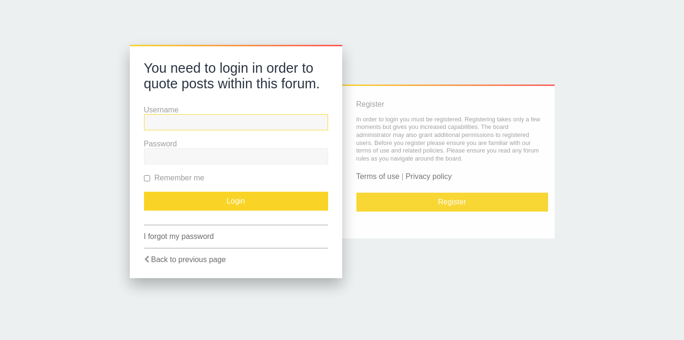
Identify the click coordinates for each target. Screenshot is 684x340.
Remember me (174, 178)
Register (452, 202)
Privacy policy (428, 176)
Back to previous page (188, 259)
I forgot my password (179, 236)
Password (160, 144)
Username (161, 110)
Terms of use (378, 176)
